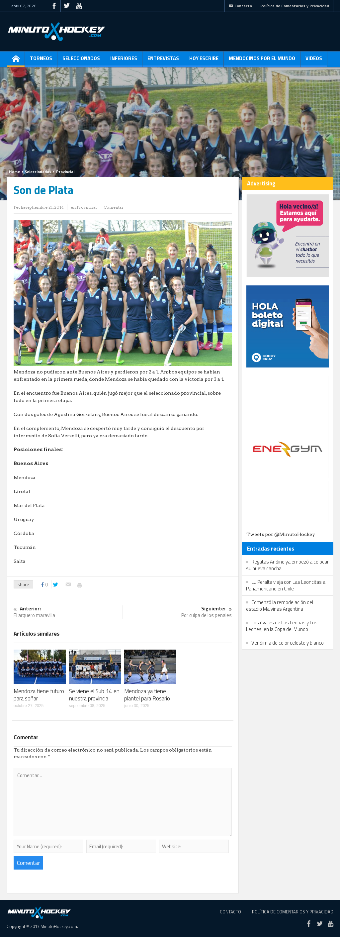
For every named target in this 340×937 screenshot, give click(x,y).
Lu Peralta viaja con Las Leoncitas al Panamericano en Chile (286, 585)
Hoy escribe (203, 60)
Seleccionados (81, 60)
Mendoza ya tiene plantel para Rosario (147, 695)
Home (14, 171)
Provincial (65, 171)
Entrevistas (163, 60)
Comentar (114, 207)
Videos (313, 60)
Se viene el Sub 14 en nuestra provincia (94, 695)
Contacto (240, 6)
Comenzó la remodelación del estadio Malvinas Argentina (279, 605)
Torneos (41, 60)
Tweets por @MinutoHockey (280, 534)
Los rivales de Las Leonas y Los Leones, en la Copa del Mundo (281, 626)
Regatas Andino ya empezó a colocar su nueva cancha (287, 565)
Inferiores (123, 60)
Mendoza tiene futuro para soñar (39, 695)
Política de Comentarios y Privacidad (294, 6)
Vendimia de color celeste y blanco (287, 643)
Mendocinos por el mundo (262, 60)
